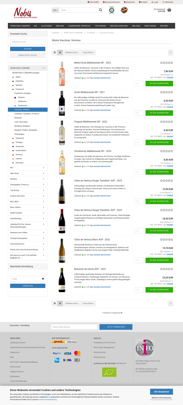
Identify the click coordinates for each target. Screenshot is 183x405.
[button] (54, 52)
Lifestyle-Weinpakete (18, 238)
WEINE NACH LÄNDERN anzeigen (25, 73)
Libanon (17, 159)
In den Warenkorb (159, 83)
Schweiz (17, 155)
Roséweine (20, 105)
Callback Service (16, 372)
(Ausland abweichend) (102, 78)
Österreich (18, 138)
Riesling (60, 26)
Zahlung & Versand (17, 342)
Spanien (17, 85)
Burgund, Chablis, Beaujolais (25, 130)
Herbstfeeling (15, 218)
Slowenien (18, 146)
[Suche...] (55, 10)
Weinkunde (129, 2)
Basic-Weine (150, 26)
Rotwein (19, 97)
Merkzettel (168, 2)
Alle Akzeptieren (161, 392)
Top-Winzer (100, 26)
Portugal (17, 142)
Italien (16, 77)
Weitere (164, 26)
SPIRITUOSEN (16, 213)
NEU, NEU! (136, 26)
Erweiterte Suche (28, 55)
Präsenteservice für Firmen (105, 342)
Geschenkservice (17, 244)
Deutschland (19, 150)
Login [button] (155, 2)
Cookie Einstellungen (18, 381)
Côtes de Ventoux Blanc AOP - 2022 (92, 239)
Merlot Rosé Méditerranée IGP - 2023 (92, 62)
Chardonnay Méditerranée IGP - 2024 (92, 151)
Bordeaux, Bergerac (22, 126)
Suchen (28, 49)
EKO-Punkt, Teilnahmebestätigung (24, 362)
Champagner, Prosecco (79, 26)
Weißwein (20, 101)
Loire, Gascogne (21, 122)
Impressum (14, 352)
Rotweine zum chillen (18, 232)
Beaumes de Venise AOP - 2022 (90, 269)
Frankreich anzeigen (22, 93)
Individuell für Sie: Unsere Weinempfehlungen (20, 225)
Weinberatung (99, 357)
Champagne (19, 134)
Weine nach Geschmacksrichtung (24, 249)
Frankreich (18, 89)
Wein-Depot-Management (104, 347)
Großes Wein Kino (119, 26)
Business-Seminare (111, 2)
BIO (35, 26)
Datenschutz (15, 367)
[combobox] (71, 52)
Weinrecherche (100, 352)
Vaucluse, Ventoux (21, 109)
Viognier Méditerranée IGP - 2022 (90, 121)
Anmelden (28, 286)
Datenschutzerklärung (48, 399)
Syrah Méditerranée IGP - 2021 (89, 92)
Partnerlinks (15, 376)
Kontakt (143, 2)
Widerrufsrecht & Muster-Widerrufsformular (27, 347)
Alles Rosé (46, 26)
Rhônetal (18, 118)
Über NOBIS (93, 2)
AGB (12, 357)
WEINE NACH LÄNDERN (20, 26)
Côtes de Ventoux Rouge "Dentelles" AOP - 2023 (98, 180)
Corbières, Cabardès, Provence (26, 114)
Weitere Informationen (161, 398)
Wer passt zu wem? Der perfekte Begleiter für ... (23, 256)
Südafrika (17, 81)
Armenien (17, 163)
